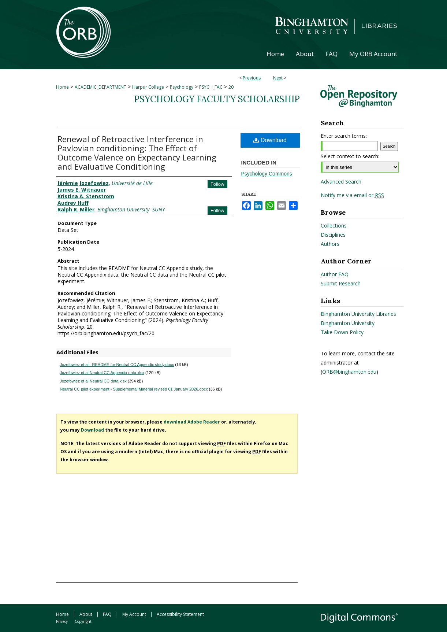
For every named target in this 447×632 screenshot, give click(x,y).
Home (62, 87)
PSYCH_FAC (211, 87)
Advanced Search (341, 181)
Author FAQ (335, 274)
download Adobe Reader (192, 422)
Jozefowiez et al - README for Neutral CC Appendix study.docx (117, 364)
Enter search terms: (344, 135)
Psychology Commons (266, 174)
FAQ (107, 614)
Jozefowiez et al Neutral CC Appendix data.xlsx (102, 372)
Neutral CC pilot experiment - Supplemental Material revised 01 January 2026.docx (134, 389)
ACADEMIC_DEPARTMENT (100, 87)
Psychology (181, 87)
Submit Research (341, 283)
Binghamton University (348, 322)
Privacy (62, 621)
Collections (334, 225)
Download (270, 140)
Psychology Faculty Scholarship (217, 99)
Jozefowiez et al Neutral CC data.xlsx (93, 381)
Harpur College (148, 87)
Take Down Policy (342, 332)
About (85, 614)
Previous (252, 78)
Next (278, 78)
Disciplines (333, 234)
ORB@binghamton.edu (349, 371)
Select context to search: (350, 156)
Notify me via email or (352, 195)
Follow (217, 184)
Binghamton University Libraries (358, 313)
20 (231, 87)
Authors (330, 243)
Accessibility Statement (180, 614)
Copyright (83, 621)
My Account (134, 614)
